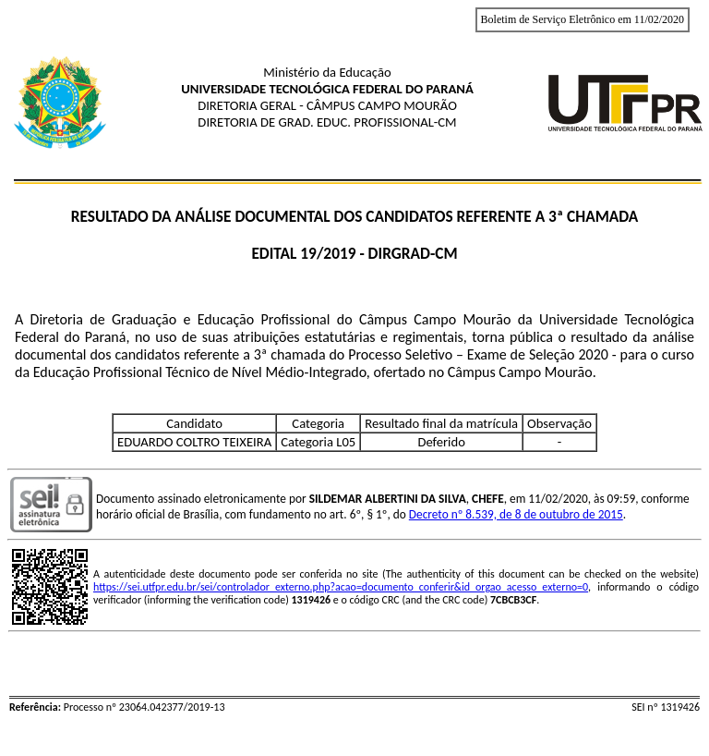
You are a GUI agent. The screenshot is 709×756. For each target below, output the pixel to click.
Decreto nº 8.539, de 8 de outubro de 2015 (516, 514)
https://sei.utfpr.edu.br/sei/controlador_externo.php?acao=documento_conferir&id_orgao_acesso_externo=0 (340, 586)
